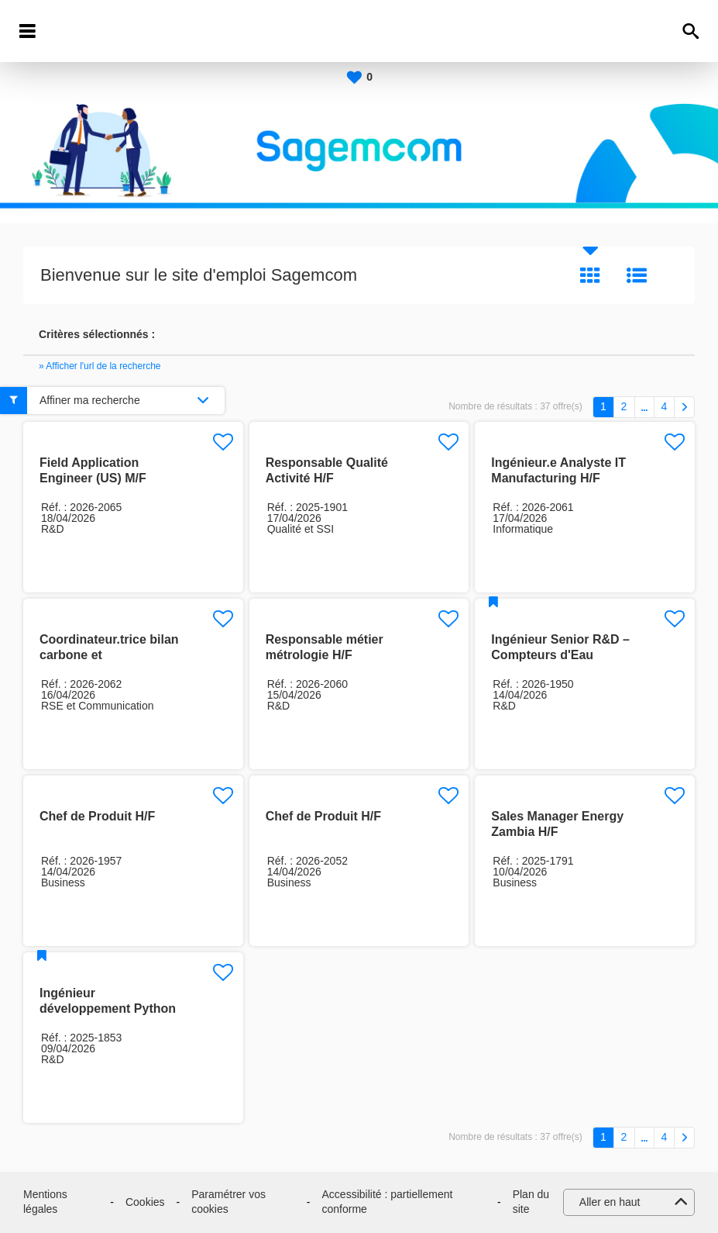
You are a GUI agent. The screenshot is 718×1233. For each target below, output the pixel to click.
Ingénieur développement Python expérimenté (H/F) (108, 1008)
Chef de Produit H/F (97, 816)
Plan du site (531, 1202)
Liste (636, 275)
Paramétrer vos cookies (228, 1202)
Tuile (590, 275)
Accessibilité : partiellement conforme (387, 1202)
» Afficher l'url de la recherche (100, 366)
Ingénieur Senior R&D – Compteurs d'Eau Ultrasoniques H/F (560, 655)
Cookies (145, 1202)
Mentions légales (45, 1202)
